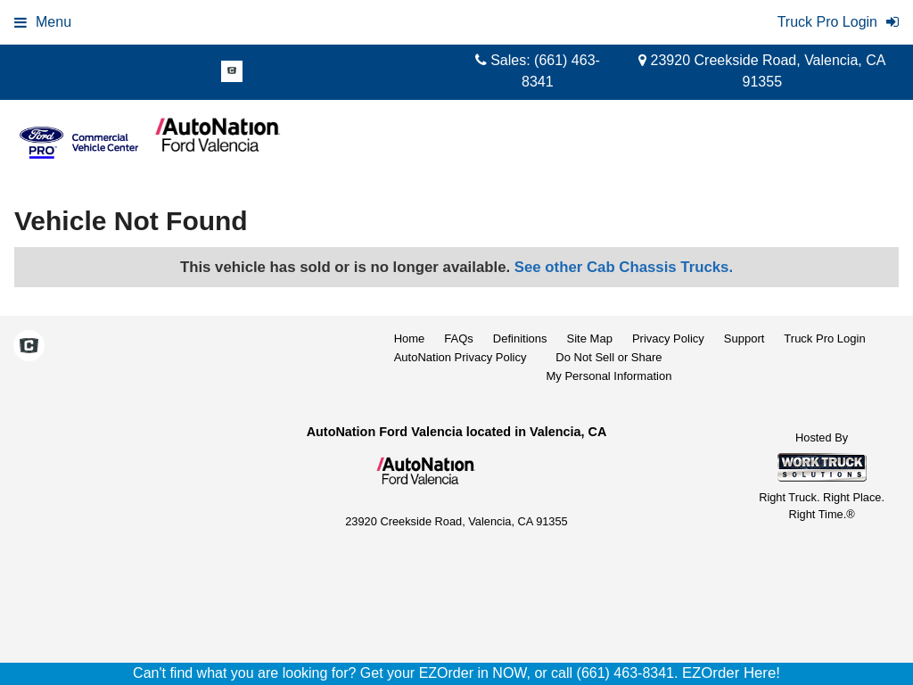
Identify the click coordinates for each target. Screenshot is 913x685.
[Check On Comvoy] (232, 72)
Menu (42, 21)
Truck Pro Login (824, 338)
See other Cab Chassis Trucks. (623, 267)
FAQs (458, 338)
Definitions (520, 338)
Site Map (590, 338)
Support (744, 338)
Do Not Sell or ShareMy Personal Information (609, 367)
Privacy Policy (668, 338)
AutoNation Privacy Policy (460, 357)
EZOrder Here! (731, 672)
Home (409, 338)
